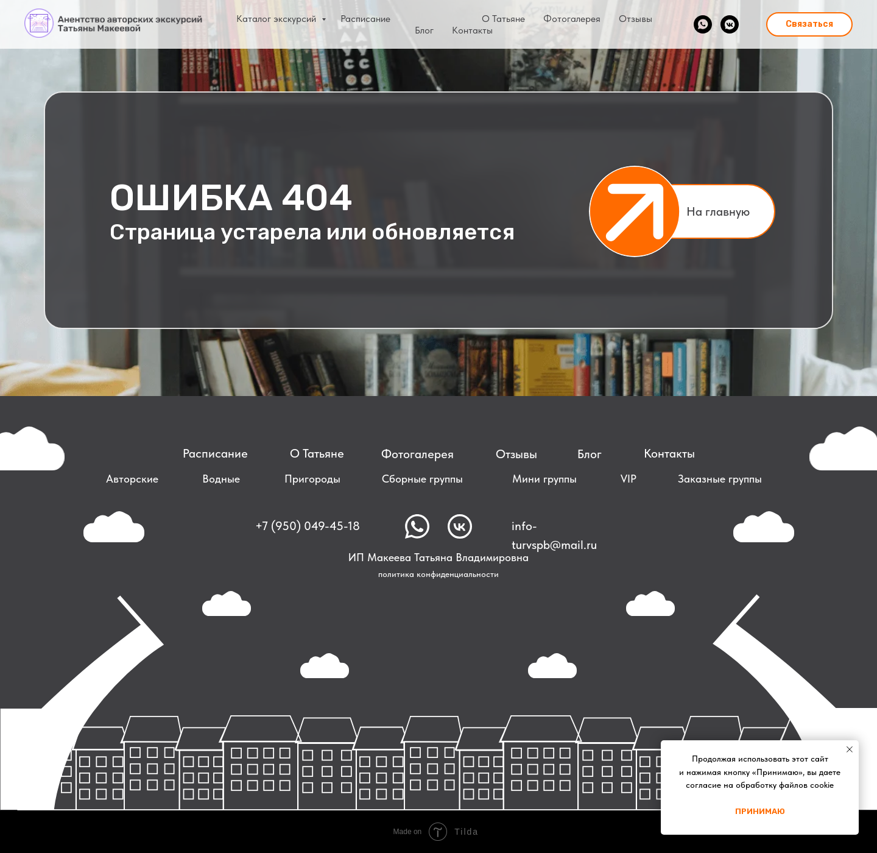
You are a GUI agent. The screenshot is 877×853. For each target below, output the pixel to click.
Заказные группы (720, 478)
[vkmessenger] (729, 24)
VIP (628, 478)
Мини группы (544, 478)
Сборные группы (422, 478)
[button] (809, 24)
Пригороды (312, 478)
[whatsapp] (703, 24)
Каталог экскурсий (277, 18)
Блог (424, 30)
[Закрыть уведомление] (850, 749)
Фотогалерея (572, 18)
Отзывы (635, 18)
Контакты (472, 30)
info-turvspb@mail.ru (554, 535)
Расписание (365, 18)
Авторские (132, 478)
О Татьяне (503, 18)
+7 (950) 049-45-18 (307, 526)
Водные (221, 478)
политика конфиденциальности (438, 574)
